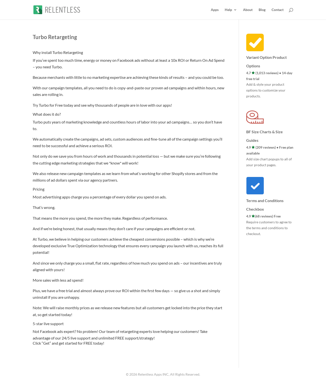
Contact (278, 10)
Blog (262, 10)
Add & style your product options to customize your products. (265, 90)
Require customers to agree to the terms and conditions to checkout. (269, 228)
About (248, 10)
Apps (215, 10)
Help (228, 10)
